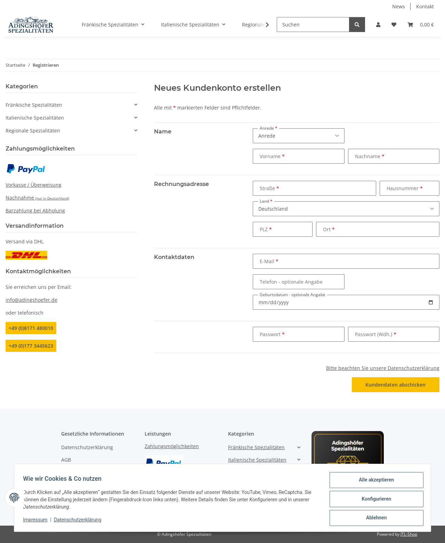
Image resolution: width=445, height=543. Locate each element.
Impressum (37, 521)
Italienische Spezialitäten (35, 117)
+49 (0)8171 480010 (31, 328)
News (398, 6)
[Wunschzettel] (394, 25)
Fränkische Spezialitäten (34, 105)
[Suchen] (313, 24)
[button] (378, 25)
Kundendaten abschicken (395, 384)
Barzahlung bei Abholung (35, 210)
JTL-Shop (408, 534)
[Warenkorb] (420, 25)
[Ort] (377, 229)
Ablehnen (374, 518)
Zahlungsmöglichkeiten (172, 446)
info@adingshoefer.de (31, 300)
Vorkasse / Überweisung (34, 184)
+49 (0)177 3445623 (31, 345)
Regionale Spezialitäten (33, 130)
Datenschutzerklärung (80, 521)
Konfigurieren (374, 500)
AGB (66, 459)
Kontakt (425, 6)
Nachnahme (37, 197)
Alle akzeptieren (373, 482)
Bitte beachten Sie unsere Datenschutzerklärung (382, 368)
